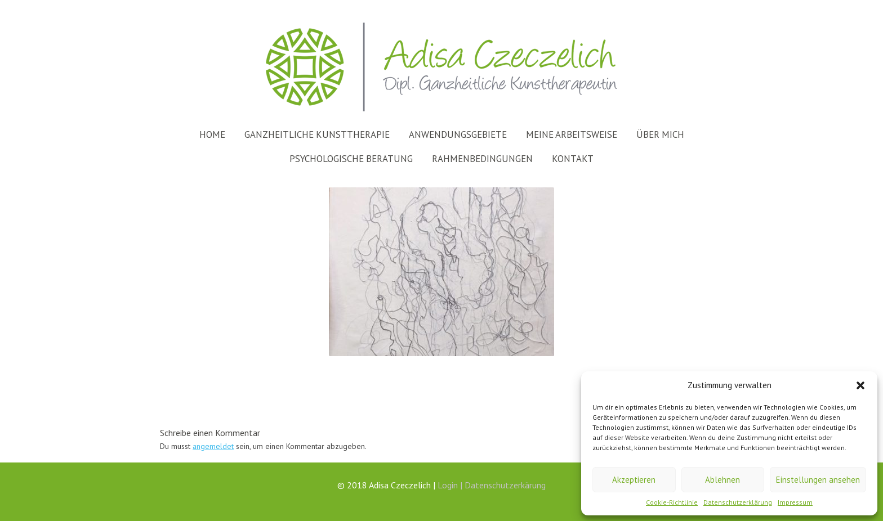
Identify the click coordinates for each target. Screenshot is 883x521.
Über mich (660, 134)
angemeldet (213, 446)
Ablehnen (722, 479)
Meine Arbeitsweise (571, 134)
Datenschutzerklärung (737, 502)
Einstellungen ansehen (818, 479)
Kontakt (573, 158)
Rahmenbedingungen (482, 158)
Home (212, 134)
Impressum (795, 502)
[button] (860, 385)
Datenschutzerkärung (505, 485)
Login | (451, 485)
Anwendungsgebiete (458, 134)
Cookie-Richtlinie (672, 502)
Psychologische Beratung (351, 158)
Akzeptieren (633, 479)
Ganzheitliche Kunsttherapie (317, 134)
